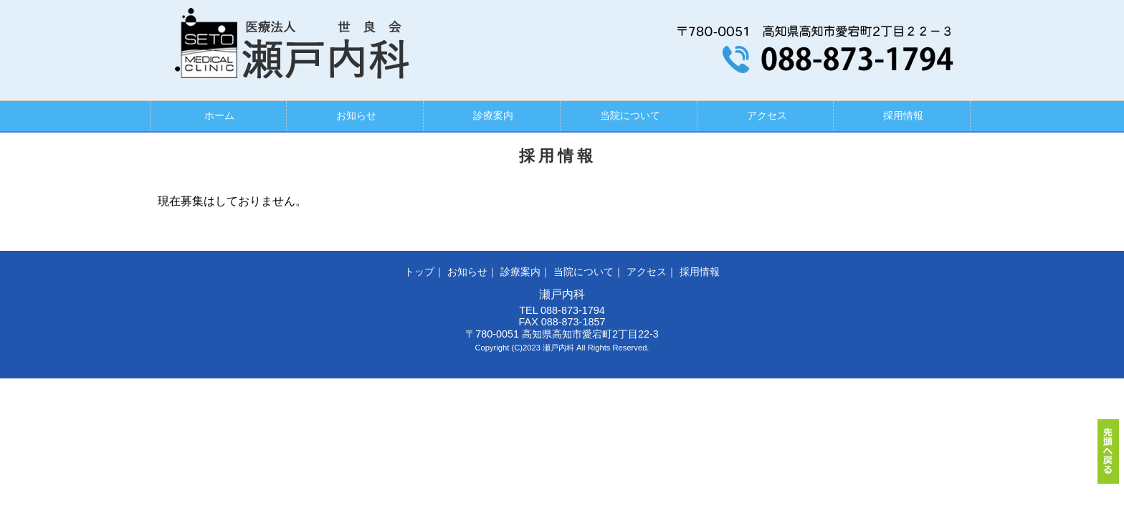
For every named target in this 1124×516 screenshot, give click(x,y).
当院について (630, 115)
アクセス (767, 115)
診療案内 (493, 115)
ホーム (229, 115)
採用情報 (903, 115)
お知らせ (356, 115)
